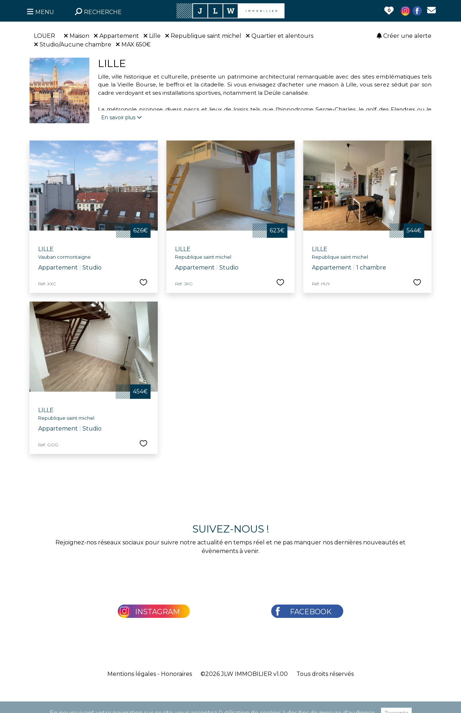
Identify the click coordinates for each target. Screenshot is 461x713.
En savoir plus (121, 117)
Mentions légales (131, 673)
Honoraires (176, 673)
